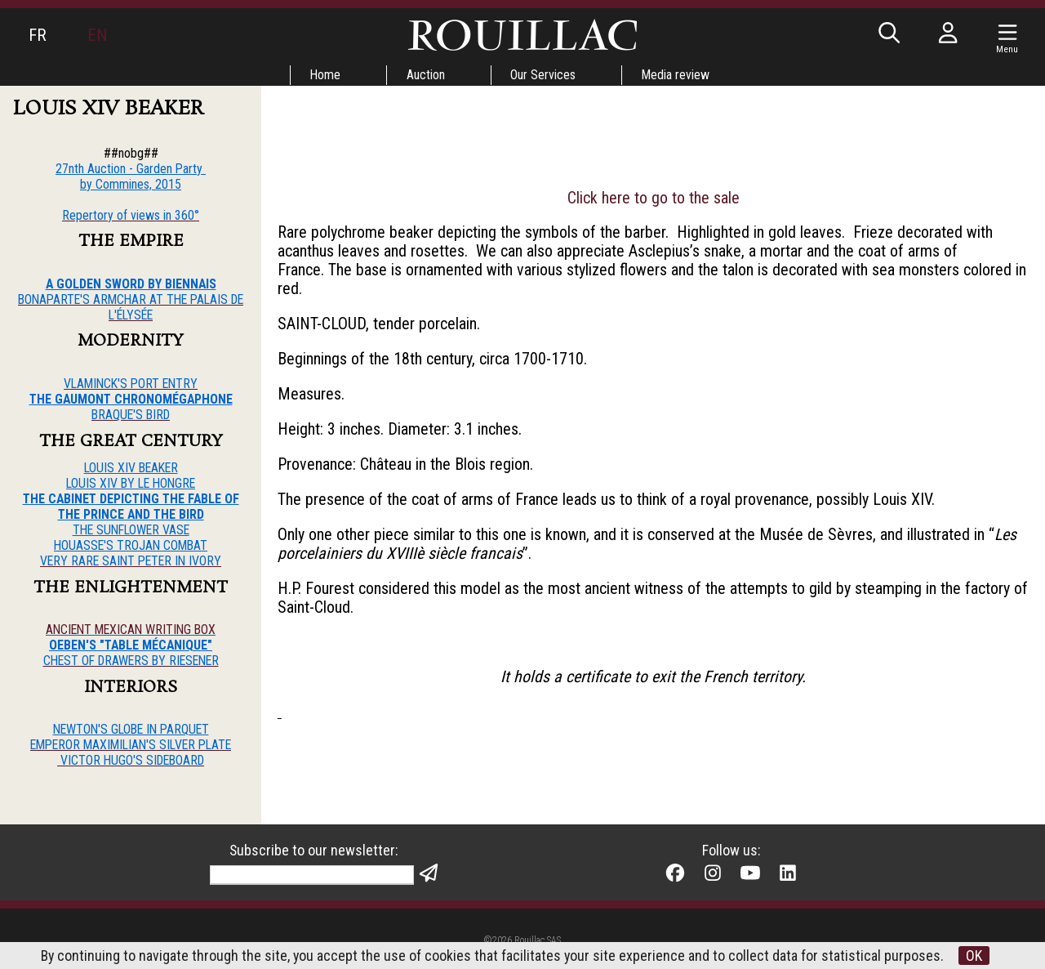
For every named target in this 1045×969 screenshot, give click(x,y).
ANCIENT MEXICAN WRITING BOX (130, 630)
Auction (426, 75)
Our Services (543, 75)
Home (324, 75)
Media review (677, 75)
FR (38, 35)
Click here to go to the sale (653, 200)
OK (975, 955)
